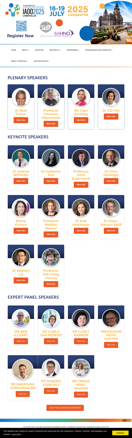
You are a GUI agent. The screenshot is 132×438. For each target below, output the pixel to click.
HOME (13, 50)
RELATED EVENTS (41, 61)
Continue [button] (120, 433)
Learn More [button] (16, 434)
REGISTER (39, 50)
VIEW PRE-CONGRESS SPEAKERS (65, 408)
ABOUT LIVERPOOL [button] (19, 61)
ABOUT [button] (25, 50)
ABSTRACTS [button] (55, 50)
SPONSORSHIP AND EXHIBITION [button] (98, 50)
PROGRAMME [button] (73, 50)
